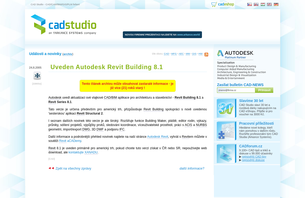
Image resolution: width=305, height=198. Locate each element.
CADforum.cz (250, 146)
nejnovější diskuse (253, 159)
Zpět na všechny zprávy (69, 168)
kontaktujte (82, 152)
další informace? (192, 168)
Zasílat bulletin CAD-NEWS (240, 85)
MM (188, 53)
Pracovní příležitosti (256, 123)
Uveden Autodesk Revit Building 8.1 (106, 67)
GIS (194, 53)
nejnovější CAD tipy (254, 156)
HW (201, 53)
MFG (174, 53)
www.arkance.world (188, 34)
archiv (67, 54)
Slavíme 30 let (251, 101)
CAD (166, 53)
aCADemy (70, 141)
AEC (181, 53)
